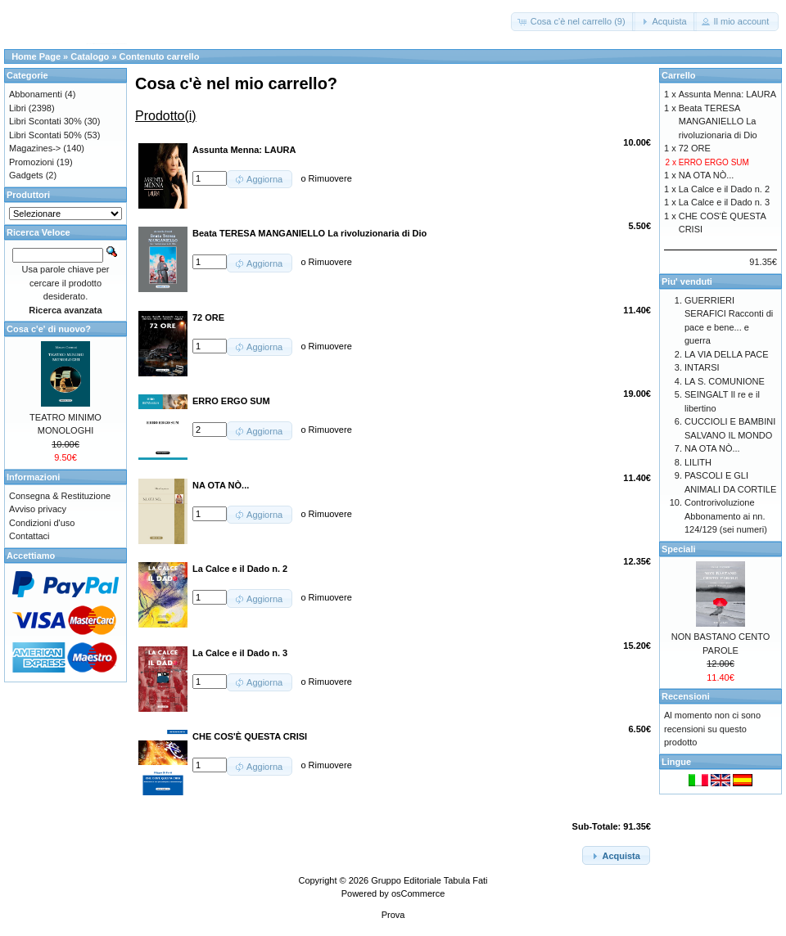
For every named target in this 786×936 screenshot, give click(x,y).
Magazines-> (35, 148)
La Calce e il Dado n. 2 (724, 189)
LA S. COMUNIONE (724, 381)
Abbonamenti (35, 94)
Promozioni (31, 162)
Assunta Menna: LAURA (727, 94)
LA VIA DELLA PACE (726, 354)
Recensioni (686, 696)
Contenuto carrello (160, 56)
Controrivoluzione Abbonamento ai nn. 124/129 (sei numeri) (725, 515)
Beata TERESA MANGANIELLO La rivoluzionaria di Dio (718, 121)
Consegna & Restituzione (60, 496)
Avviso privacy (37, 509)
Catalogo (89, 56)
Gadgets (26, 175)
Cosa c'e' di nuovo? (49, 329)
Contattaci (29, 536)
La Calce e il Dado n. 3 (724, 202)
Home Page (36, 56)
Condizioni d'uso (42, 523)
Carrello (679, 75)
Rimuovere (330, 178)
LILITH (697, 462)
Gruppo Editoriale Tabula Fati (429, 880)
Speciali (679, 549)
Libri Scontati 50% (45, 135)
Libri (17, 108)
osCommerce (418, 893)
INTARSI (702, 367)
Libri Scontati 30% (45, 121)
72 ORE (695, 148)
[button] (573, 21)
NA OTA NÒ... (706, 175)
